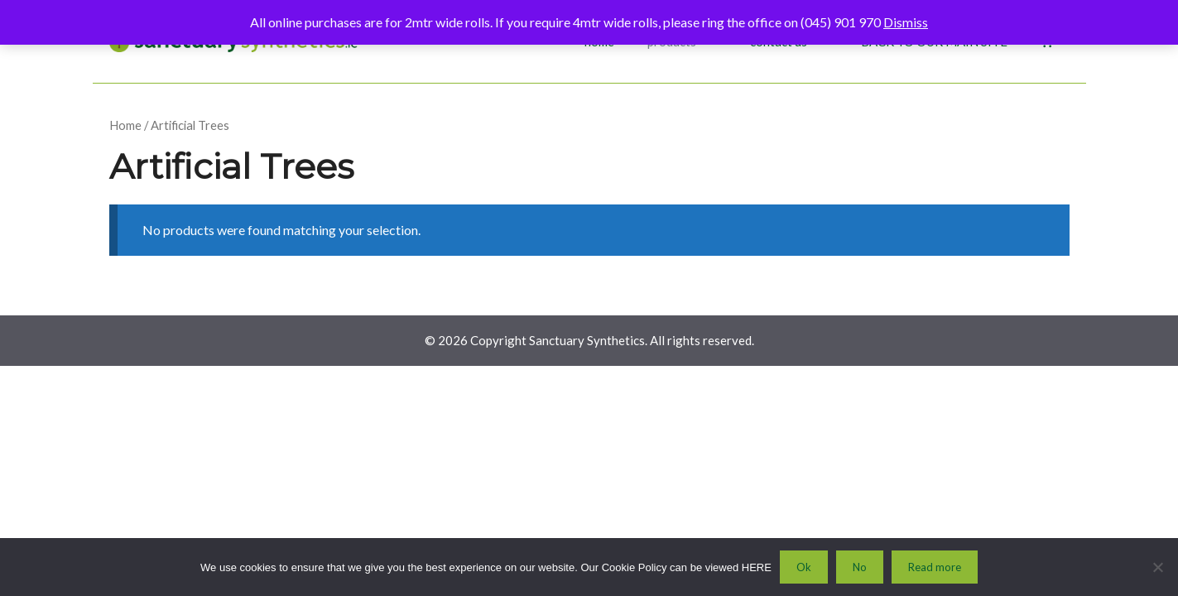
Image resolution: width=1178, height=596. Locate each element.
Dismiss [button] (905, 22)
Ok (803, 567)
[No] (1157, 567)
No (860, 567)
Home (125, 125)
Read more (934, 567)
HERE (757, 567)
